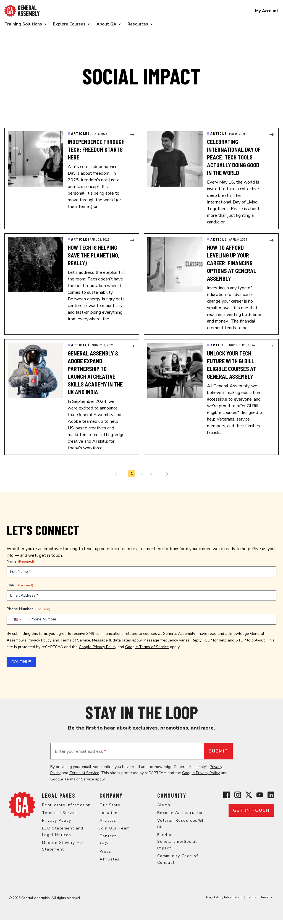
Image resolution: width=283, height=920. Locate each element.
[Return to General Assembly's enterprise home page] (22, 11)
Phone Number (28, 609)
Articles (107, 820)
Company (111, 795)
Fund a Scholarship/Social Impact (177, 841)
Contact (107, 836)
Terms (251, 897)
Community (171, 795)
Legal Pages (58, 795)
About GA (106, 24)
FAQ (103, 843)
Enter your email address (80, 751)
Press (105, 851)
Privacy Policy (39, 640)
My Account (267, 11)
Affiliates (109, 859)
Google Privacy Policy (97, 647)
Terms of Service (75, 640)
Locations (109, 812)
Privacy (266, 897)
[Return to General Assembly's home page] (22, 805)
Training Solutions (23, 24)
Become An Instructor (180, 812)
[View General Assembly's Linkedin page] (271, 795)
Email (20, 585)
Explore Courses (69, 24)
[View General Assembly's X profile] (248, 795)
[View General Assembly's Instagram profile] (237, 795)
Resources (137, 24)
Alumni (164, 805)
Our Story (109, 805)
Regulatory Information (66, 805)
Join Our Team (114, 828)
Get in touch (251, 810)
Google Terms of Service (147, 647)
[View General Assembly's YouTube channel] (259, 795)
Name (20, 561)
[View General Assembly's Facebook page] (226, 795)
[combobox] (17, 619)
